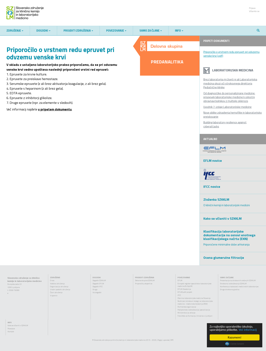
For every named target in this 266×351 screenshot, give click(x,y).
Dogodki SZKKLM (99, 280)
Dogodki (43, 30)
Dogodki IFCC (98, 286)
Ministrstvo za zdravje (186, 312)
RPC (172, 340)
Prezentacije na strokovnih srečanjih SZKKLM (238, 280)
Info (179, 30)
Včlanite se (254, 11)
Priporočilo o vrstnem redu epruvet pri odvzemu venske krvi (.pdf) (231, 54)
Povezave (11, 328)
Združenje (14, 30)
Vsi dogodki (97, 292)
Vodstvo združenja (57, 283)
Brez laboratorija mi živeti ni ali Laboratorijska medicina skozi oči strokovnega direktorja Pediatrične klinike (230, 83)
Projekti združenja (78, 30)
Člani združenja (56, 292)
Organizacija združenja (59, 286)
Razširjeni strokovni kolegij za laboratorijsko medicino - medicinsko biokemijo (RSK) (195, 302)
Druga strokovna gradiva (229, 289)
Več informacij (248, 330)
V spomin (53, 295)
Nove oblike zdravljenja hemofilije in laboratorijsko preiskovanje (232, 114)
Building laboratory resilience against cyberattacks (225, 124)
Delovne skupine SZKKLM (145, 280)
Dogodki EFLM (98, 283)
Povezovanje (116, 30)
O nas (52, 280)
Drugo (95, 289)
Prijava (252, 8)
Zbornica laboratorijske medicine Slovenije (194, 298)
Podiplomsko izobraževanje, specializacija (194, 309)
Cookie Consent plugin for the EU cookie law (234, 344)
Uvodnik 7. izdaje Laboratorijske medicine (227, 107)
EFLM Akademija (184, 289)
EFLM (180, 280)
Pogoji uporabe (163, 340)
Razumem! (234, 337)
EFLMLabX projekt (185, 292)
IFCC (179, 295)
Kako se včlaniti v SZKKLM (18, 325)
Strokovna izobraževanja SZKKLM (233, 283)
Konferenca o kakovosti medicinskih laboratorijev (239, 286)
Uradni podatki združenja (60, 289)
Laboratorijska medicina (228, 70)
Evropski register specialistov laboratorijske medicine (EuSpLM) (194, 285)
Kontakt (11, 331)
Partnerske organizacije (187, 306)
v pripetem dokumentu (55, 109)
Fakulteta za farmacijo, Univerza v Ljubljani (195, 315)
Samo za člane (150, 30)
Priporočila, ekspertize (143, 283)
